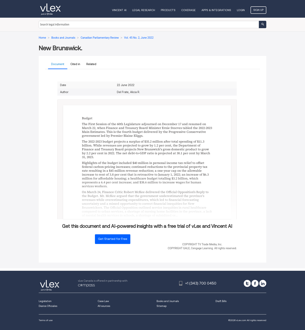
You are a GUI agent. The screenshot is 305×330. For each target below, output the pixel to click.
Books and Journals (168, 301)
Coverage (188, 10)
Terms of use (46, 320)
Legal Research (143, 10)
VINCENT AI (119, 10)
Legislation (45, 301)
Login (241, 10)
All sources (104, 306)
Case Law (103, 301)
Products (168, 10)
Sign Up (258, 9)
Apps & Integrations (216, 10)
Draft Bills (221, 301)
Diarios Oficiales (48, 306)
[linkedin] (262, 283)
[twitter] (247, 283)
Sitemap (162, 306)
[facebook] (255, 283)
